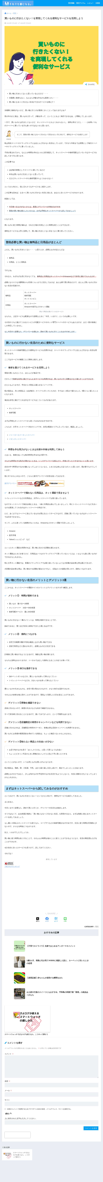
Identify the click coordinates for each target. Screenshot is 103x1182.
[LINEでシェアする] (65, 919)
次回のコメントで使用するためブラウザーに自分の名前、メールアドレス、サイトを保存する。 (39, 1109)
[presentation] (17, 1135)
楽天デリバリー (10, 483)
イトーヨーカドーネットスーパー (22, 435)
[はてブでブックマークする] (56, 919)
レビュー (90, 3)
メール (8, 1091)
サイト (7, 1100)
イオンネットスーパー (17, 439)
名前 (7, 1081)
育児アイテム (80, 3)
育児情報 (71, 3)
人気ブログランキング (12, 866)
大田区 (97, 3)
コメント (9, 1054)
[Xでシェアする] (38, 919)
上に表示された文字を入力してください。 (21, 1118)
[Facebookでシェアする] (47, 919)
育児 (96, 927)
